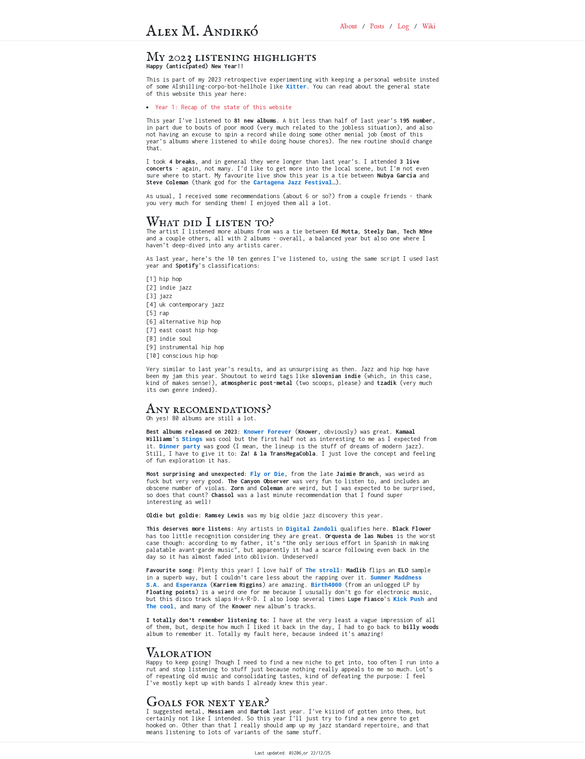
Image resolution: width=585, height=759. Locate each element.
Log (403, 27)
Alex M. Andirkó (202, 26)
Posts (377, 27)
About (348, 27)
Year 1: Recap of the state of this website (223, 107)
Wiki (429, 27)
